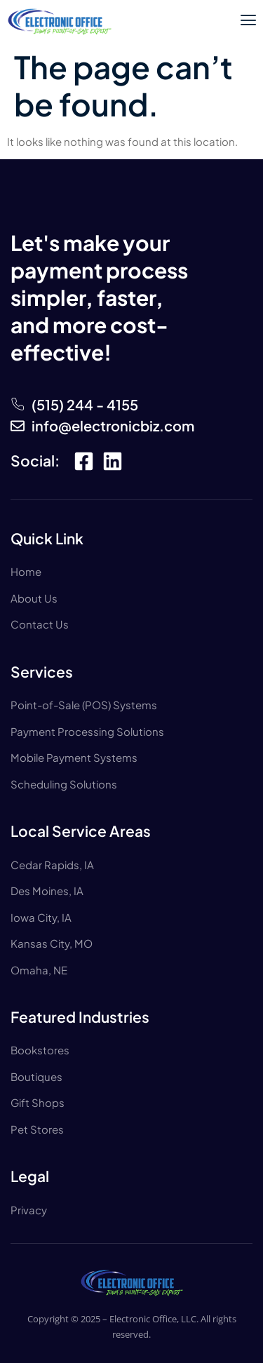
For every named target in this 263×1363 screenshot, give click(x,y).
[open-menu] (248, 22)
